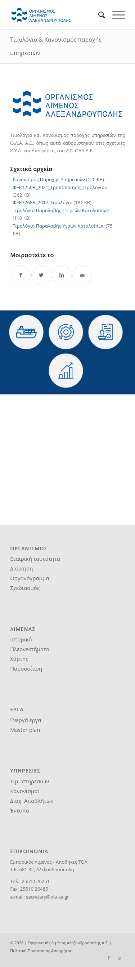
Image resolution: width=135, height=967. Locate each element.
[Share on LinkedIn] (62, 275)
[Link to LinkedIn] (119, 958)
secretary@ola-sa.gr (47, 897)
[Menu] (115, 14)
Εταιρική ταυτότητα (35, 558)
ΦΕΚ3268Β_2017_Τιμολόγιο (42, 202)
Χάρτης (19, 658)
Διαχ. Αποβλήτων (32, 800)
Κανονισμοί (24, 790)
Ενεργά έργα (25, 720)
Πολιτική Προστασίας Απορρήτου (41, 950)
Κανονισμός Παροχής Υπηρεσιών (49, 179)
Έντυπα (19, 810)
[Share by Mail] (82, 275)
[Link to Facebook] (108, 958)
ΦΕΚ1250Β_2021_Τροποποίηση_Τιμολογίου (60, 187)
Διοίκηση (21, 568)
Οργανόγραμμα (29, 578)
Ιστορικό (21, 639)
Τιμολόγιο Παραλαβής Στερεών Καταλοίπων (61, 210)
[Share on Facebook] (21, 275)
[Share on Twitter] (41, 275)
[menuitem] (98, 14)
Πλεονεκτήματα (29, 649)
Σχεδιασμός (25, 587)
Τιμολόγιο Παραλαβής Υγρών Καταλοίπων (58, 226)
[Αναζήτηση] (98, 14)
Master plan (25, 729)
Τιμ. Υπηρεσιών (29, 781)
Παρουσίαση (26, 668)
